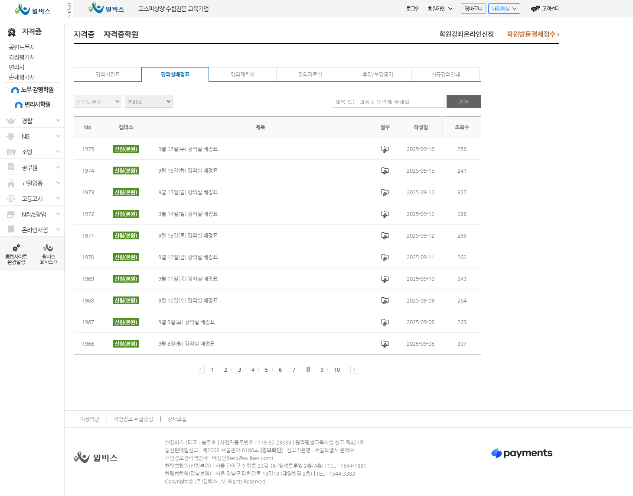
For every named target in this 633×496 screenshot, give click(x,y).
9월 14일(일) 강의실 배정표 (188, 214)
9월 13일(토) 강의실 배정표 (188, 235)
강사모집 (176, 419)
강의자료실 (310, 74)
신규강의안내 (445, 74)
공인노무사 (22, 47)
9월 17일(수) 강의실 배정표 (188, 149)
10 (336, 370)
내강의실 (502, 10)
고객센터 (550, 9)
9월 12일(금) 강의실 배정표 (188, 257)
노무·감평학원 (37, 89)
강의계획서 (243, 74)
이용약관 (89, 419)
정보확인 (271, 450)
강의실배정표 (175, 74)
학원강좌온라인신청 (466, 34)
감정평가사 (22, 57)
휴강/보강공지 (377, 74)
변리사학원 (37, 104)
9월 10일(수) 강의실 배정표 (188, 300)
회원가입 (440, 9)
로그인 (412, 9)
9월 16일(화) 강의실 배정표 (188, 170)
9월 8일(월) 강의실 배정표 (186, 344)
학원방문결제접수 (533, 36)
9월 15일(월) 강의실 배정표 (188, 192)
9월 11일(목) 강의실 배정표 (188, 279)
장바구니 (473, 9)
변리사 (16, 67)
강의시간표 (108, 74)
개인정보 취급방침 (133, 419)
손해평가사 (22, 77)
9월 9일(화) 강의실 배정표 (186, 322)
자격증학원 (121, 34)
